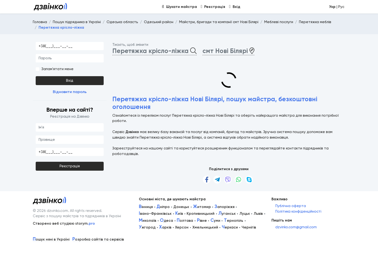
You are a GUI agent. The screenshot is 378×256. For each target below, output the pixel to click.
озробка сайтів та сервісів (98, 239)
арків (165, 227)
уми (215, 220)
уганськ (227, 213)
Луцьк (244, 213)
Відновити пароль (70, 91)
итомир (202, 207)
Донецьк (181, 207)
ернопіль (233, 220)
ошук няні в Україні (51, 239)
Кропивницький (201, 213)
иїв (179, 213)
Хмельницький (205, 227)
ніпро (163, 207)
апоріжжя (225, 207)
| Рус (336, 7)
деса (166, 220)
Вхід (69, 80)
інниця (146, 207)
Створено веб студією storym (64, 223)
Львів (258, 213)
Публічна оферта (290, 206)
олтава (185, 220)
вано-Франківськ (155, 213)
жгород (147, 227)
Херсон (182, 227)
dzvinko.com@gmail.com (296, 227)
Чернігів (249, 227)
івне (202, 220)
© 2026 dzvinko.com (50, 211)
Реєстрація (70, 166)
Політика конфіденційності (298, 211)
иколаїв (147, 220)
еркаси (230, 227)
